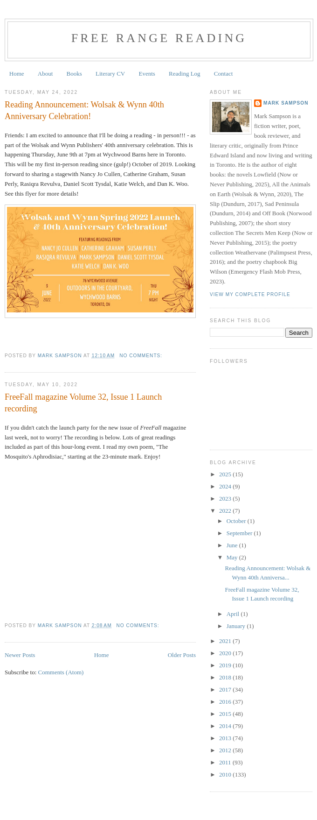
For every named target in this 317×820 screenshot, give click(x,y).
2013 (226, 738)
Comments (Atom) (61, 672)
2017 (226, 689)
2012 (226, 750)
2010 (226, 774)
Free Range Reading (159, 38)
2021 (226, 640)
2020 (226, 653)
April (234, 613)
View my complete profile (250, 294)
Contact (223, 73)
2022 (226, 510)
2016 (226, 701)
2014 (226, 725)
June (233, 545)
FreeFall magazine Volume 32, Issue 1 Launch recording (83, 402)
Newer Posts (20, 654)
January (237, 625)
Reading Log (184, 73)
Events (146, 73)
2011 (226, 762)
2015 (226, 713)
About (45, 73)
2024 (226, 486)
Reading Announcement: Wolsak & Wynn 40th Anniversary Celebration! (84, 110)
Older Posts (182, 654)
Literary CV (110, 73)
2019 (226, 665)
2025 (226, 474)
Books (74, 73)
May (233, 557)
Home (16, 73)
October (237, 520)
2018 (226, 677)
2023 (226, 498)
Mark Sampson (286, 103)
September (240, 533)
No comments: (141, 355)
